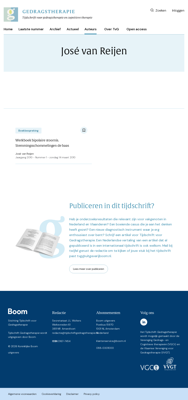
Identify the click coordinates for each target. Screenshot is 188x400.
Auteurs (90, 29)
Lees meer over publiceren (88, 269)
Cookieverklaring (51, 394)
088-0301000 (105, 348)
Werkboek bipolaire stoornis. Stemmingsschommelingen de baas (42, 143)
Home (8, 29)
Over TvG (111, 29)
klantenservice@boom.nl (111, 341)
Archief (55, 29)
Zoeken (158, 10)
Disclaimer (72, 394)
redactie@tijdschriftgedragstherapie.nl (75, 333)
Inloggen (178, 10)
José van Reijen (24, 153)
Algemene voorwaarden (22, 394)
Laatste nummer (31, 29)
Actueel (73, 29)
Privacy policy (92, 394)
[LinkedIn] (143, 322)
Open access (136, 29)
